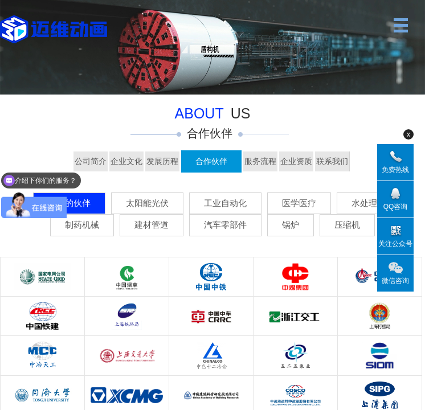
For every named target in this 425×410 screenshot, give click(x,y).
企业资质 (296, 161)
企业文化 (126, 161)
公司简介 (91, 161)
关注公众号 (395, 244)
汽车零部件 (225, 224)
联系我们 (332, 161)
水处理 (364, 203)
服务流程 (260, 161)
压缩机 (347, 224)
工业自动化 (225, 203)
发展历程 (162, 161)
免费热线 (395, 170)
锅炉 (290, 224)
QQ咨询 (395, 207)
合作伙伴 (211, 161)
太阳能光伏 (147, 203)
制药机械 (82, 224)
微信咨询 (395, 281)
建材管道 (151, 224)
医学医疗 (299, 203)
